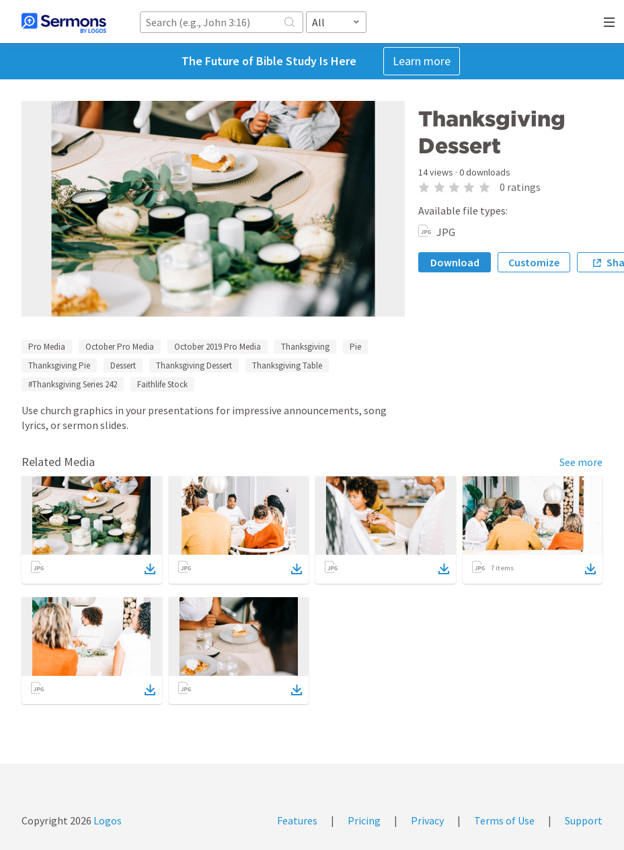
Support (583, 820)
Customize (533, 262)
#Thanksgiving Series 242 (72, 384)
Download (454, 262)
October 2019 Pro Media (217, 346)
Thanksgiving (305, 346)
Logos (106, 820)
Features (297, 820)
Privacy (427, 820)
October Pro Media (119, 346)
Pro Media (46, 346)
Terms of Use (504, 820)
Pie (355, 346)
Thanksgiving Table (287, 365)
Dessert (123, 365)
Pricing (364, 820)
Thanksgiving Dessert (194, 365)
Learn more (422, 61)
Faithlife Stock (162, 384)
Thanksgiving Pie (59, 365)
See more (580, 462)
